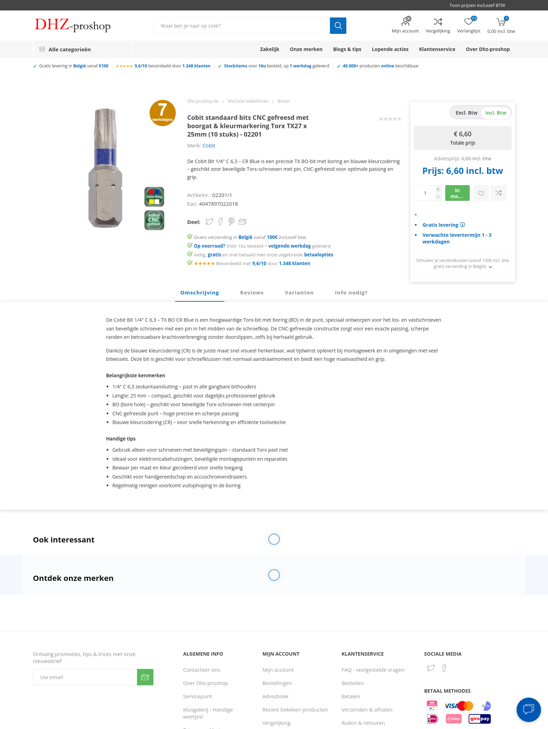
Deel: (194, 221)
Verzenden (145, 677)
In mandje (459, 193)
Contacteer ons (201, 669)
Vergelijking (438, 31)
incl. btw (495, 112)
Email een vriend (242, 222)
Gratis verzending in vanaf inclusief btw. (250, 237)
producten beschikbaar (381, 66)
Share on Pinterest (231, 221)
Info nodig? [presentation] (351, 292)
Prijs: (433, 170)
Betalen (350, 696)
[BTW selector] (480, 5)
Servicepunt (197, 696)
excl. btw (467, 112)
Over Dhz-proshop (205, 682)
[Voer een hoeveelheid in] (424, 193)
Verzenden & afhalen (366, 709)
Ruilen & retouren (363, 722)
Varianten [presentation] (299, 292)
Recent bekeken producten (295, 709)
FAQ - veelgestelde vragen (372, 669)
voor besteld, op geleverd (276, 66)
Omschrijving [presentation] (199, 292)
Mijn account (405, 31)
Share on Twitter (209, 221)
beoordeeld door (172, 66)
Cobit (208, 145)
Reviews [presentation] (252, 292)
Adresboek (275, 696)
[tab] (199, 293)
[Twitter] (431, 667)
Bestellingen (277, 682)
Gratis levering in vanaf (73, 66)
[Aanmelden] (85, 677)
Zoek (338, 25)
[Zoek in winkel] (241, 25)
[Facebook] (444, 667)
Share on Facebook (220, 221)
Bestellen (352, 682)
